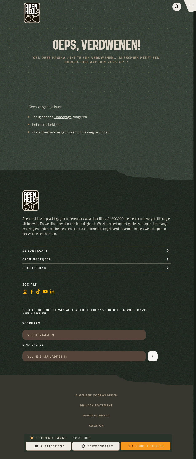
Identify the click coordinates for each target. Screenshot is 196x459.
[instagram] (24, 292)
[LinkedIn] (52, 292)
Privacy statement (96, 405)
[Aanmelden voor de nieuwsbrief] (153, 356)
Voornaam (31, 323)
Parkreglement (96, 416)
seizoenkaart (35, 250)
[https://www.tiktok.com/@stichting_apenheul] (38, 292)
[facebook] (31, 292)
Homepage (63, 117)
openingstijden (37, 259)
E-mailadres (33, 344)
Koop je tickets (146, 446)
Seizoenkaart (97, 446)
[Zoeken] (176, 7)
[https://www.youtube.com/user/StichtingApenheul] (45, 292)
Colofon (96, 426)
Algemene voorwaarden (96, 395)
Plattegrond (49, 446)
